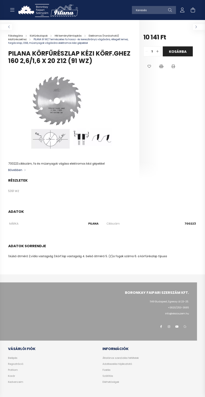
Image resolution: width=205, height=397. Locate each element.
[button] (149, 66)
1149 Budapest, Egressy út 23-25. (169, 301)
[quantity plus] (158, 51)
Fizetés (106, 370)
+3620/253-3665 (178, 307)
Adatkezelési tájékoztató (117, 364)
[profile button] (182, 10)
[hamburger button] (12, 10)
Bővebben (15, 170)
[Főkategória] (15, 35)
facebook (161, 327)
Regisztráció (15, 364)
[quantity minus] (147, 51)
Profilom (13, 370)
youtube (177, 327)
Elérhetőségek (110, 382)
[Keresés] (154, 10)
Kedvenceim (15, 382)
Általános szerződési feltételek (120, 358)
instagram (169, 327)
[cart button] (193, 10)
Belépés (12, 358)
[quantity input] (152, 51)
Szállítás (107, 376)
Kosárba (178, 51)
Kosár (11, 376)
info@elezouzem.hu (177, 313)
